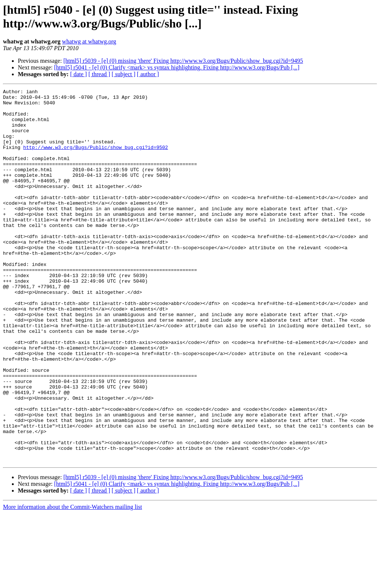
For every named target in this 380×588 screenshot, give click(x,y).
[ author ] (148, 74)
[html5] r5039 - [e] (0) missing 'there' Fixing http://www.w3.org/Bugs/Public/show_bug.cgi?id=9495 (183, 61)
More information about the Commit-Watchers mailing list (72, 581)
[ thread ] (99, 74)
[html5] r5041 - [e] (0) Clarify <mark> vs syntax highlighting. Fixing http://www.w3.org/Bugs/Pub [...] (176, 67)
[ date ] (78, 74)
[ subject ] (123, 74)
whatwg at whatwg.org (89, 41)
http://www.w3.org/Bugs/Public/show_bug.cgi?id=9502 (95, 159)
